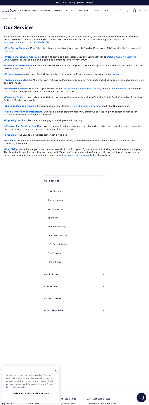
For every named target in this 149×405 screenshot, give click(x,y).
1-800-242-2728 (41, 42)
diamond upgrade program (85, 105)
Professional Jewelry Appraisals (23, 56)
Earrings (45, 10)
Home (4, 18)
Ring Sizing (11, 149)
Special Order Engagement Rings (23, 111)
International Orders (16, 88)
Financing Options (15, 97)
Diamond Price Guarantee (19, 65)
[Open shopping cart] (134, 10)
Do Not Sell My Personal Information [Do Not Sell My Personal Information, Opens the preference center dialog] (31, 393)
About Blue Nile (68, 399)
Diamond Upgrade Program (20, 105)
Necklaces (70, 10)
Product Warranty (15, 74)
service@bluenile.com (16, 42)
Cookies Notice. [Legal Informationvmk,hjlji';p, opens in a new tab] (19, 387)
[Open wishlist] (128, 10)
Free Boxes (11, 134)
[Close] (55, 370)
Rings (35, 10)
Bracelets (57, 10)
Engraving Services (16, 120)
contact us (118, 74)
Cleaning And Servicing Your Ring (23, 126)
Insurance (10, 140)
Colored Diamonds (15, 79)
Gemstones (96, 10)
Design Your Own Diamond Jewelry (82, 88)
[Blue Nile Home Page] (9, 10)
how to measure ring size (76, 155)
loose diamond (119, 88)
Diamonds (83, 10)
